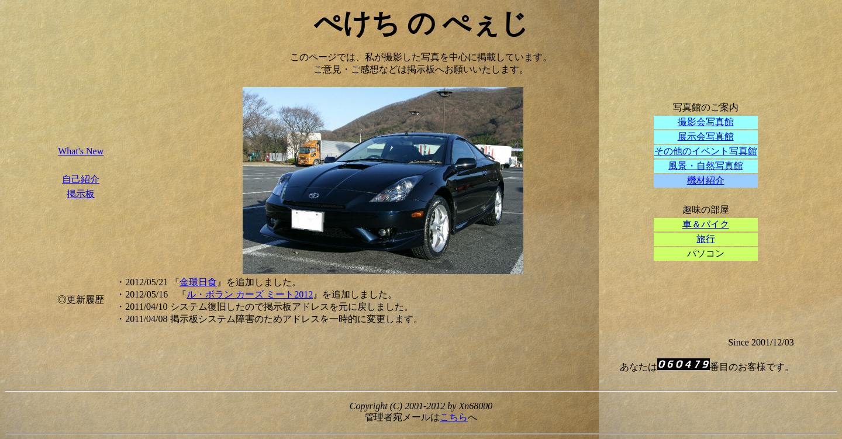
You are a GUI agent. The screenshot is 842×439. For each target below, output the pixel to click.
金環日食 (198, 282)
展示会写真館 (706, 136)
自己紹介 (80, 179)
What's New (80, 151)
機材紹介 (705, 180)
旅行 (705, 239)
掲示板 (81, 194)
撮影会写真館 (706, 122)
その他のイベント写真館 (705, 151)
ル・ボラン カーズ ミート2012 (250, 294)
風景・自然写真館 (705, 166)
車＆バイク (705, 224)
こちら (454, 417)
